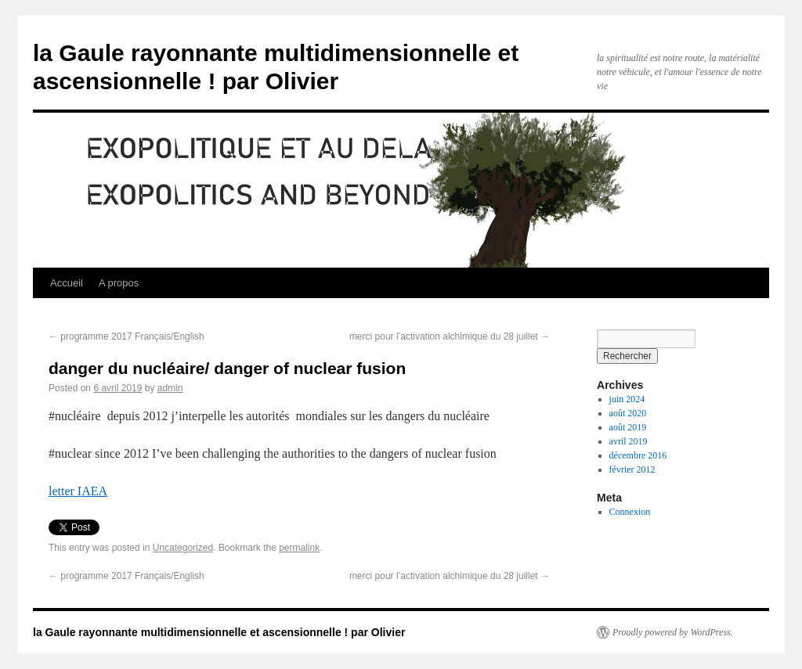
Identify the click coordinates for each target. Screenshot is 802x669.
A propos (119, 283)
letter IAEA (78, 491)
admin (170, 388)
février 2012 (632, 469)
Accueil (66, 283)
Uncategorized (183, 547)
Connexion (630, 511)
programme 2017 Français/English (126, 336)
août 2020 (628, 413)
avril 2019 (628, 441)
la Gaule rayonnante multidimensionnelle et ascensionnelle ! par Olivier (219, 632)
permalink (299, 547)
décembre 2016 (638, 455)
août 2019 (628, 427)
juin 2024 (627, 399)
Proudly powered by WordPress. (672, 632)
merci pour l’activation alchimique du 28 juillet (449, 336)
